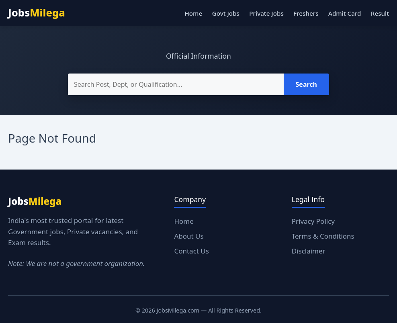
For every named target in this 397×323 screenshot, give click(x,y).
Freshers (305, 13)
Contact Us (191, 251)
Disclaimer (308, 251)
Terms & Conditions (323, 236)
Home (193, 13)
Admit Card (344, 13)
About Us (188, 236)
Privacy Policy (313, 221)
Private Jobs (266, 13)
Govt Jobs (225, 13)
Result (380, 13)
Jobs (36, 13)
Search (306, 84)
